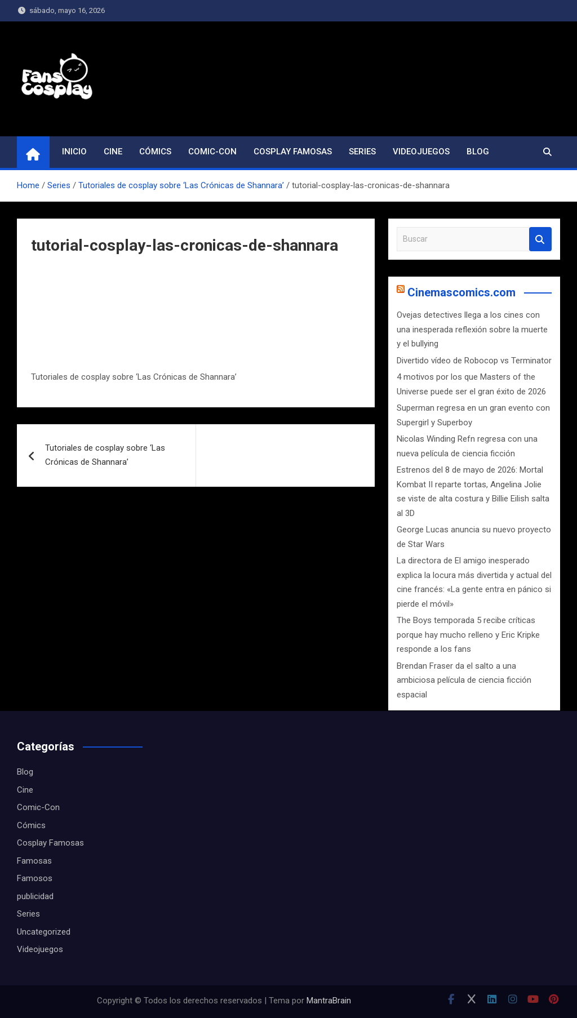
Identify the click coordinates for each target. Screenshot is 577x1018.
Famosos (34, 878)
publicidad (35, 896)
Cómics (155, 151)
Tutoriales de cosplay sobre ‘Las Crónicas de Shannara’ (105, 455)
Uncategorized (43, 932)
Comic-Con (212, 151)
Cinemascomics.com (461, 292)
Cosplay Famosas (293, 151)
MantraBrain (329, 1000)
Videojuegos (421, 151)
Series (362, 151)
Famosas (34, 861)
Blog (478, 151)
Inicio (74, 151)
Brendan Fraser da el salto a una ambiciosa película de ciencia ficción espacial (464, 680)
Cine (113, 151)
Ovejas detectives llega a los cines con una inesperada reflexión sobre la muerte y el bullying (472, 329)
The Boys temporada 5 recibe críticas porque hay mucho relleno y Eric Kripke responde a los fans (468, 634)
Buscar (540, 239)
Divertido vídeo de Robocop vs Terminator (474, 360)
